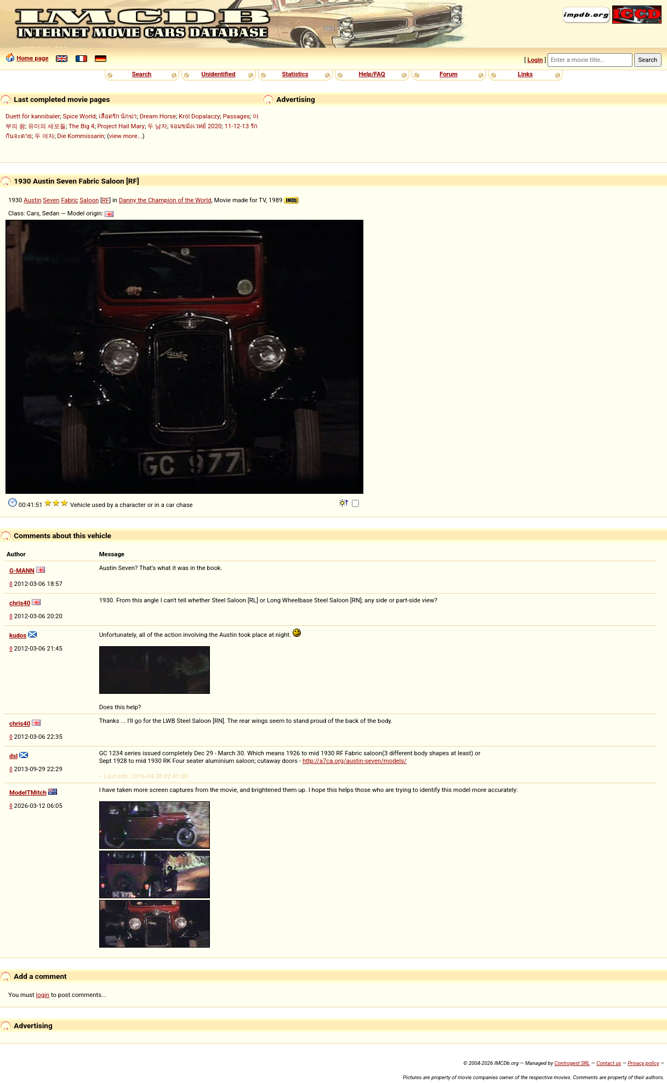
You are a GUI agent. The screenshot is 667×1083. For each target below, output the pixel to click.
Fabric (69, 200)
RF (105, 200)
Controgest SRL (572, 1063)
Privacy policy (643, 1063)
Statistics (295, 74)
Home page (32, 58)
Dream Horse (158, 116)
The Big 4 (81, 126)
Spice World (78, 116)
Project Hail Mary (120, 126)
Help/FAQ (371, 74)
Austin (32, 200)
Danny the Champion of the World (165, 200)
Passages (236, 116)
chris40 (19, 603)
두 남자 (157, 126)
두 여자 (44, 136)
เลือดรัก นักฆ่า (118, 116)
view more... (125, 136)
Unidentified (219, 74)
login (43, 995)
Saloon (89, 200)
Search (141, 74)
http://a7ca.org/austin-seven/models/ (355, 761)
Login (535, 60)
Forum (449, 74)
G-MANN (22, 570)
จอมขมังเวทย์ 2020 (195, 126)
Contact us (608, 1063)
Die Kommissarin (80, 136)
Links (525, 74)
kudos (17, 635)
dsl (13, 756)
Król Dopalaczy (199, 116)
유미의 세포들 (47, 126)
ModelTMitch (28, 792)
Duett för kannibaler (32, 116)
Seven (51, 200)
